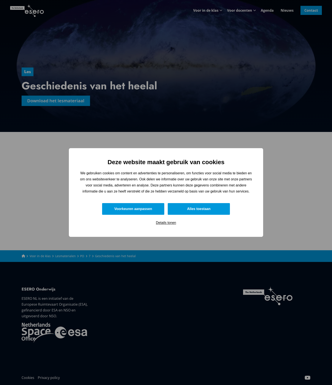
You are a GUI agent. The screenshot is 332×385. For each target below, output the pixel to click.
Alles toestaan (198, 209)
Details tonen (166, 223)
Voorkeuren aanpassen (133, 209)
